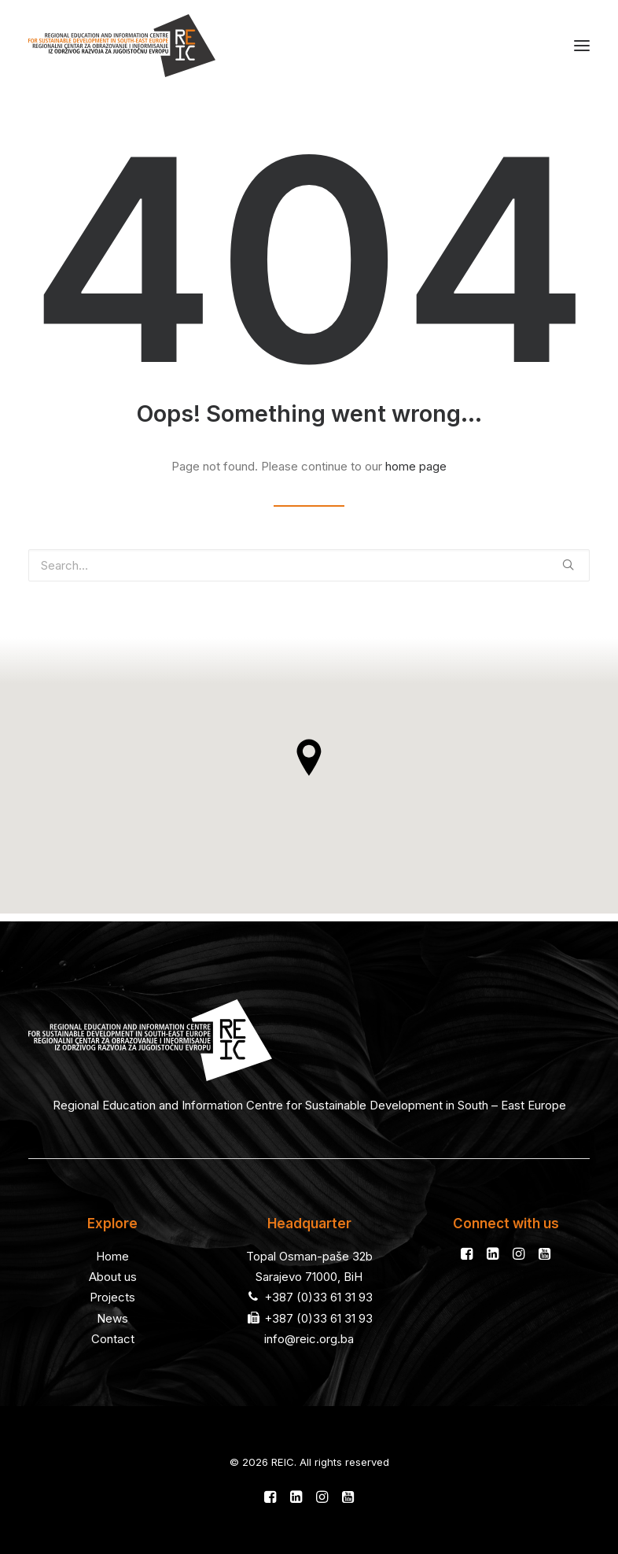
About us (113, 1276)
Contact (112, 1338)
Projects (112, 1297)
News (112, 1318)
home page (416, 466)
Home (112, 1256)
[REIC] (121, 45)
